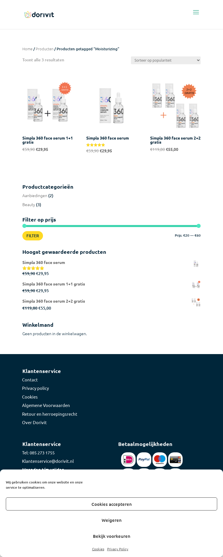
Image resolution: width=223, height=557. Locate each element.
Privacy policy (35, 388)
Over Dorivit (34, 422)
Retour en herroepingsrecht (49, 414)
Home (27, 48)
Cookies (98, 549)
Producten (44, 48)
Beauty (28, 204)
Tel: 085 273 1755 (38, 452)
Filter (32, 235)
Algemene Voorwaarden (46, 405)
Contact (30, 379)
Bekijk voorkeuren (111, 536)
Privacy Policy (117, 549)
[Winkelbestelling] (166, 60)
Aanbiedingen (34, 195)
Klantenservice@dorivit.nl (48, 461)
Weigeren (112, 520)
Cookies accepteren (111, 504)
